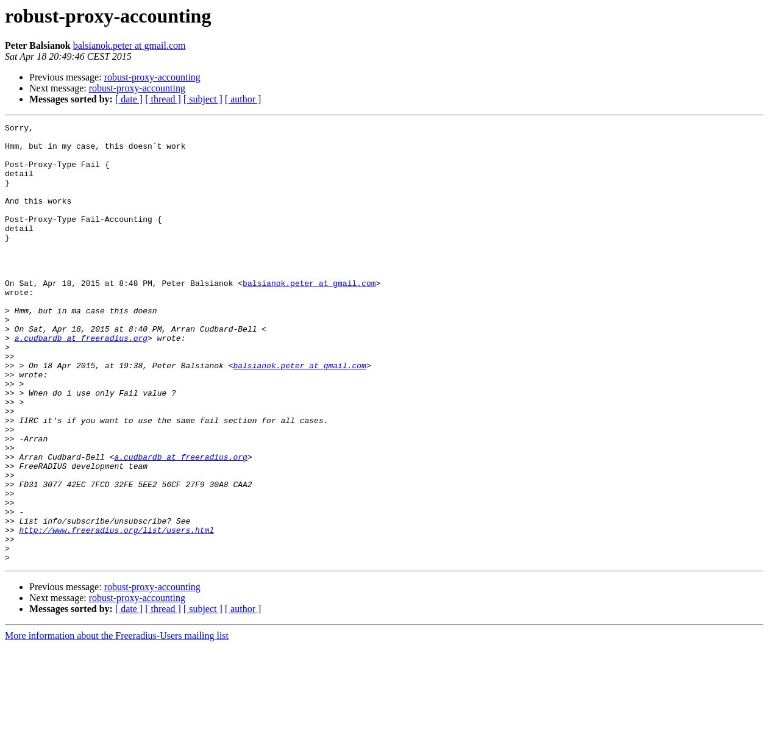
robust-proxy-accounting (152, 77)
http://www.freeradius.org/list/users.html (116, 612)
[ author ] (243, 99)
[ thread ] (163, 99)
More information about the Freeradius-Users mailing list (117, 723)
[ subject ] (202, 99)
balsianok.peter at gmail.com (129, 45)
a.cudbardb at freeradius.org (81, 381)
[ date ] (129, 99)
